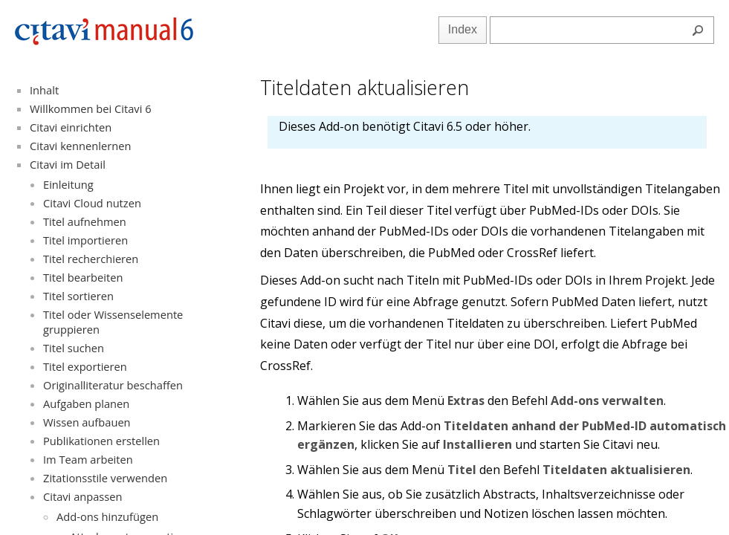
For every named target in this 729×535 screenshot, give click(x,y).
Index (462, 29)
